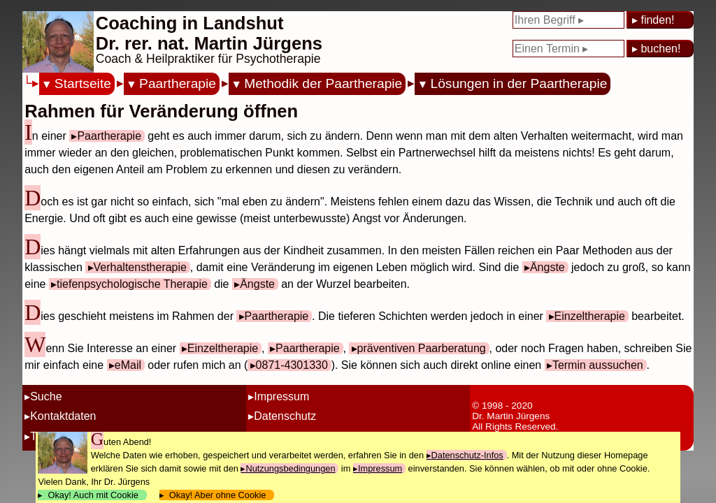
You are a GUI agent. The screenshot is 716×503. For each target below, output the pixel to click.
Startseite (83, 83)
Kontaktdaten (63, 416)
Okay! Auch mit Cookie (93, 495)
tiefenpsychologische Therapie (132, 284)
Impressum (281, 396)
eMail (128, 365)
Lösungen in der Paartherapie (519, 83)
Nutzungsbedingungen (290, 468)
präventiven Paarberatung (421, 348)
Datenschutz (285, 416)
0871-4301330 (292, 365)
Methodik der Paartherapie (323, 83)
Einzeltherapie (589, 316)
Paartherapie (177, 83)
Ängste (547, 267)
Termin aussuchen (597, 365)
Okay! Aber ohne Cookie (217, 495)
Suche (46, 396)
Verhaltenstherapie (140, 267)
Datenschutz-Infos (467, 455)
